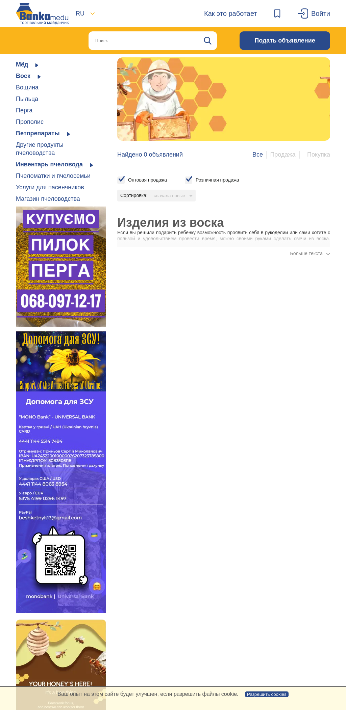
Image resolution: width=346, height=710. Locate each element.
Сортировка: (134, 195)
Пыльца (27, 98)
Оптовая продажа (147, 180)
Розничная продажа (217, 180)
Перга (24, 110)
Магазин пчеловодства (48, 198)
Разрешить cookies (267, 694)
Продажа (282, 154)
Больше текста (306, 253)
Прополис (30, 121)
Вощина (27, 87)
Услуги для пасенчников (50, 187)
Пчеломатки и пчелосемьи (53, 175)
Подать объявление (284, 40)
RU (80, 13)
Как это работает (230, 13)
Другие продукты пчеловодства (40, 148)
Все (257, 154)
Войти (320, 13)
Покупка (318, 154)
